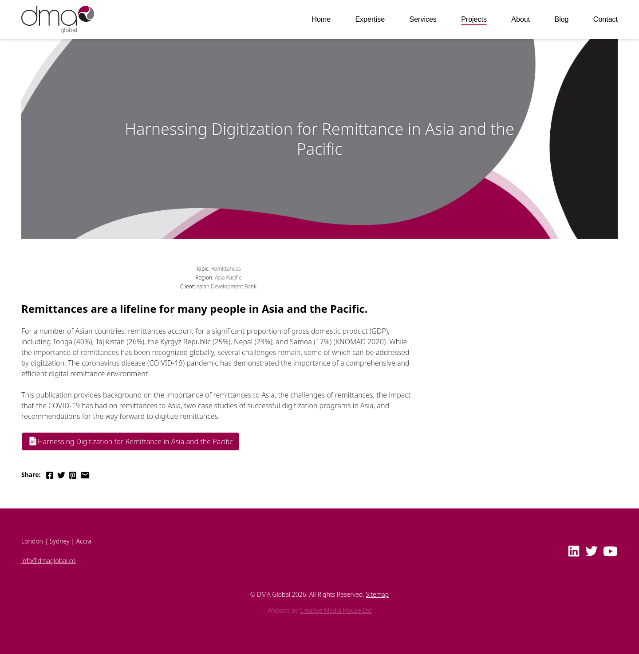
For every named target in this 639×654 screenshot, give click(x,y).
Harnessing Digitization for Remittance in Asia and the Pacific (130, 441)
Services (422, 19)
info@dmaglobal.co (48, 560)
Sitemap (377, 594)
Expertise (370, 19)
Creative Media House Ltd (336, 610)
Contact (605, 19)
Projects (474, 19)
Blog (561, 19)
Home (321, 19)
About (520, 19)
